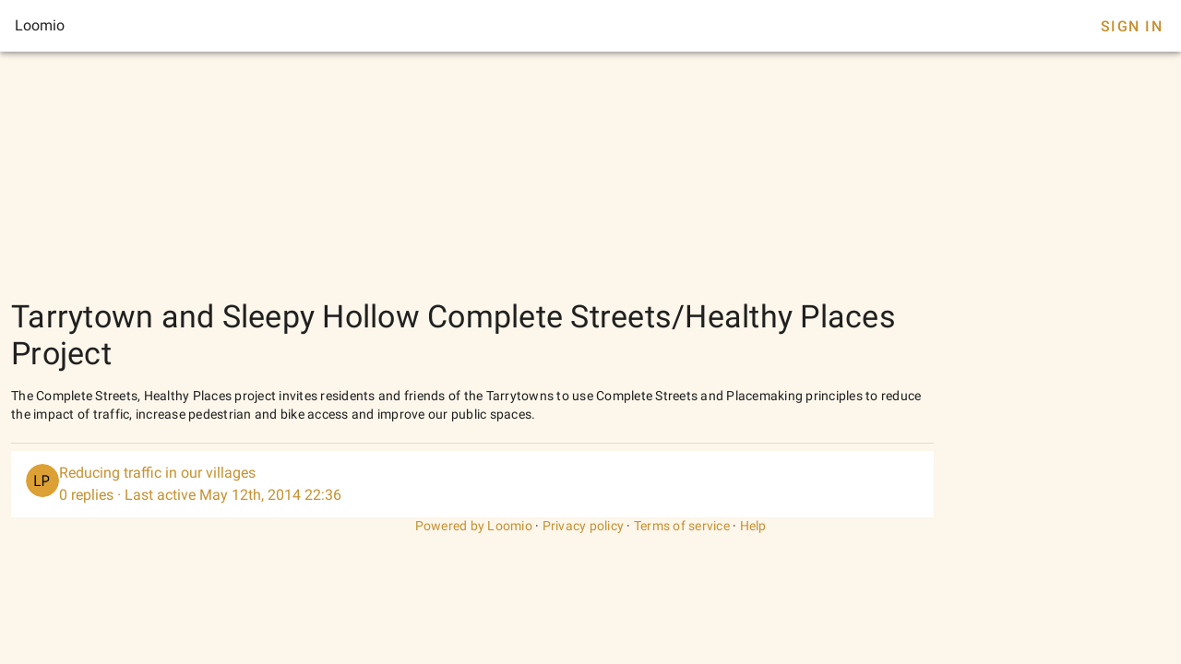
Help (753, 525)
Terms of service (682, 525)
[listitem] (472, 484)
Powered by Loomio (473, 525)
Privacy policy (584, 525)
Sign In (1132, 26)
